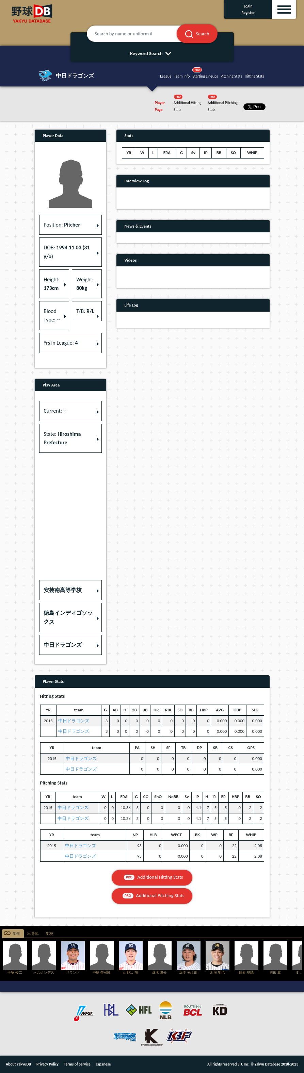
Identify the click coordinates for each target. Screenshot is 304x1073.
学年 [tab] (16, 933)
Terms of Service (77, 1064)
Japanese (103, 1064)
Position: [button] (62, 224)
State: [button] (62, 438)
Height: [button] (52, 284)
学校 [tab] (49, 933)
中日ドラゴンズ (73, 720)
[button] (70, 590)
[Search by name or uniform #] (140, 34)
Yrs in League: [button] (61, 343)
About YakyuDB (18, 1064)
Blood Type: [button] (52, 315)
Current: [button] (55, 411)
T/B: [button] (85, 311)
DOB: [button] (67, 252)
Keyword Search (152, 53)
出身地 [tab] (32, 933)
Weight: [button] (85, 284)
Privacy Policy (47, 1064)
